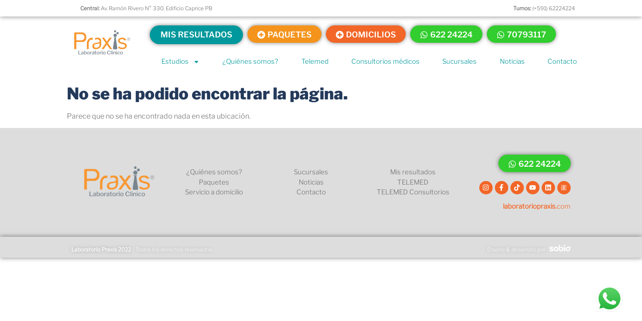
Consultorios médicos (385, 62)
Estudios (180, 62)
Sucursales (459, 62)
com (537, 206)
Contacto (562, 62)
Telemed (315, 62)
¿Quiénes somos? (250, 62)
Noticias (512, 62)
